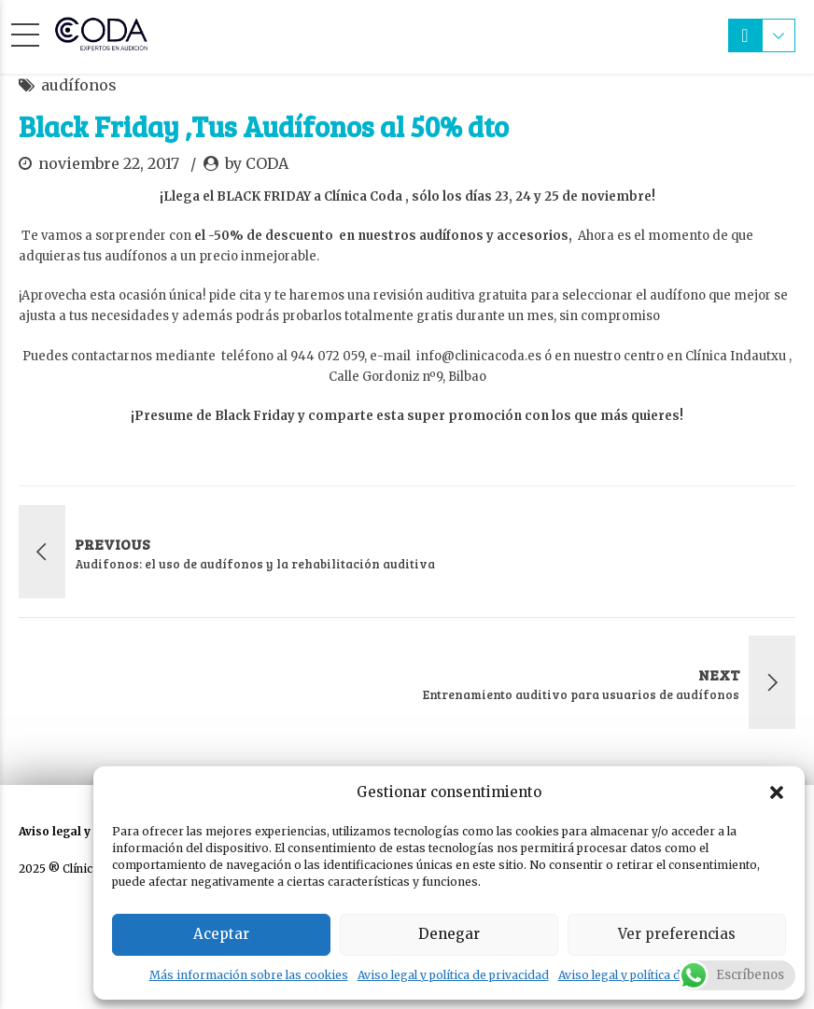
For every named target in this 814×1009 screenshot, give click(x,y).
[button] (776, 792)
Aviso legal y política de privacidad (453, 975)
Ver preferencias (677, 934)
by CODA (256, 163)
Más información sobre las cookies (248, 975)
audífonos (79, 85)
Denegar (449, 934)
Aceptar (221, 934)
